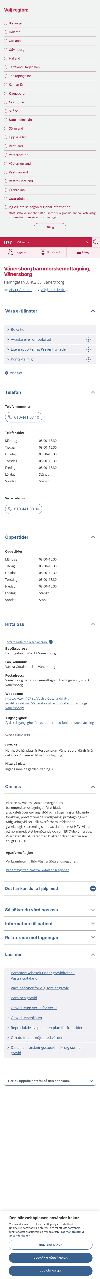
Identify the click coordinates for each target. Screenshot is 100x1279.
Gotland (15, 41)
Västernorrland (20, 163)
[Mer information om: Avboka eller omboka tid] (89, 339)
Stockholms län (20, 120)
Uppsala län (17, 137)
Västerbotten (18, 155)
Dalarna (14, 32)
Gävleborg (16, 50)
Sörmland (16, 128)
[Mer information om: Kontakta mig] (89, 359)
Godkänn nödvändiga (51, 1258)
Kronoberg (17, 93)
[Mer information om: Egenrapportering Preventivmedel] (89, 349)
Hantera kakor (50, 1244)
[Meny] (83, 252)
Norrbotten (17, 102)
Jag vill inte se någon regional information (39, 207)
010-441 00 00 (26, 509)
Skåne (13, 111)
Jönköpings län (20, 76)
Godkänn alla (50, 1271)
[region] (50, 1245)
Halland (14, 58)
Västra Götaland (21, 181)
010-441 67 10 (26, 417)
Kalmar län (16, 85)
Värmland (16, 146)
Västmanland (18, 172)
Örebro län (17, 190)
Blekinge (15, 23)
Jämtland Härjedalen (24, 67)
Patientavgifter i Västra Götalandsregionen (37, 870)
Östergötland (18, 199)
